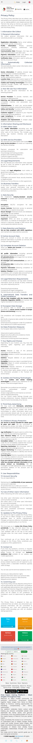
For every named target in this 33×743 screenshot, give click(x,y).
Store (19, 683)
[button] (2, 2)
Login (24, 2)
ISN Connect (19, 736)
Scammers (13, 683)
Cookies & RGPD (6, 686)
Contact (23, 687)
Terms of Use (7, 687)
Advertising (15, 686)
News (7, 683)
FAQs (28, 687)
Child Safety (16, 687)
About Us (23, 686)
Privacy (29, 686)
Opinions (24, 683)
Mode (17, 2)
